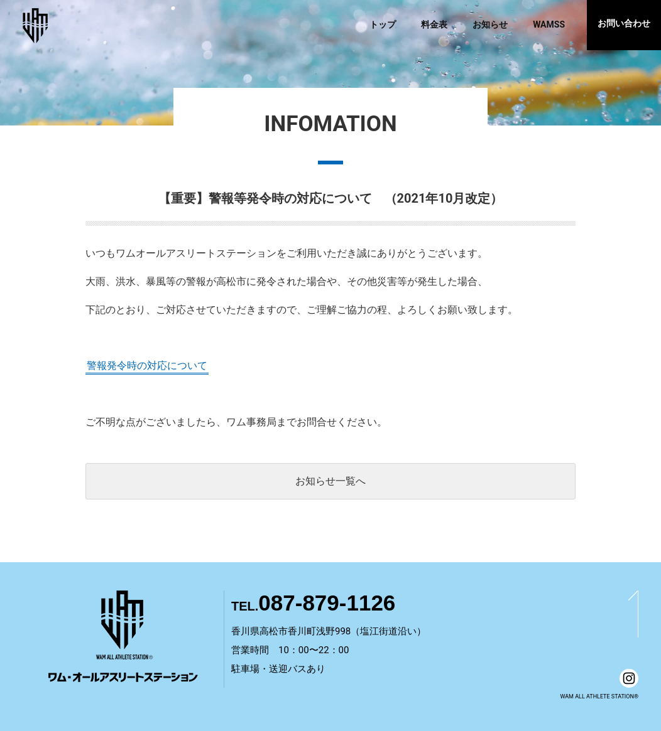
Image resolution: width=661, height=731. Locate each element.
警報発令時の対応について (147, 365)
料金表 (434, 24)
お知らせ (490, 24)
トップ (382, 24)
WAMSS (549, 24)
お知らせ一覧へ (330, 481)
